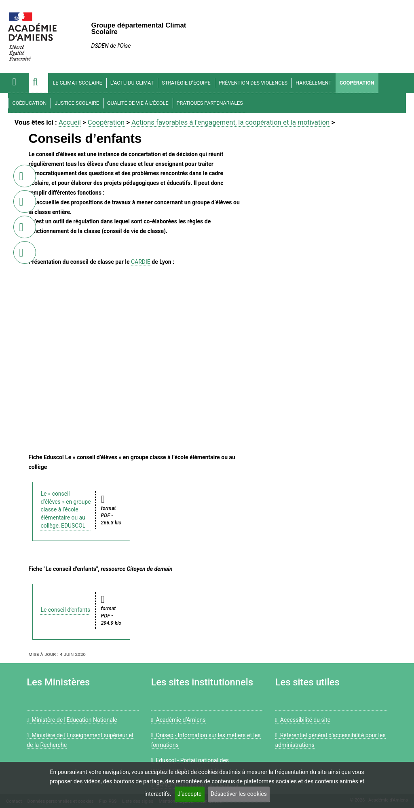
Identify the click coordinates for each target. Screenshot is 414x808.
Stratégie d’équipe (186, 83)
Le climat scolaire (77, 83)
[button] (38, 83)
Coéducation (29, 103)
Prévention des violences (253, 83)
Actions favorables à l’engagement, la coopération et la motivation (230, 122)
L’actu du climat (132, 83)
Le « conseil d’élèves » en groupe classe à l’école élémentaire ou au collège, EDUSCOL (65, 509)
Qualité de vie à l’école (138, 103)
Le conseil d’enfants (65, 610)
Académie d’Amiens (178, 720)
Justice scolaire (77, 103)
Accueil (70, 122)
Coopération (357, 83)
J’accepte (189, 794)
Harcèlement (314, 83)
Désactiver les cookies (239, 794)
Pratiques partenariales (210, 103)
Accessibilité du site (302, 720)
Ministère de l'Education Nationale (72, 720)
